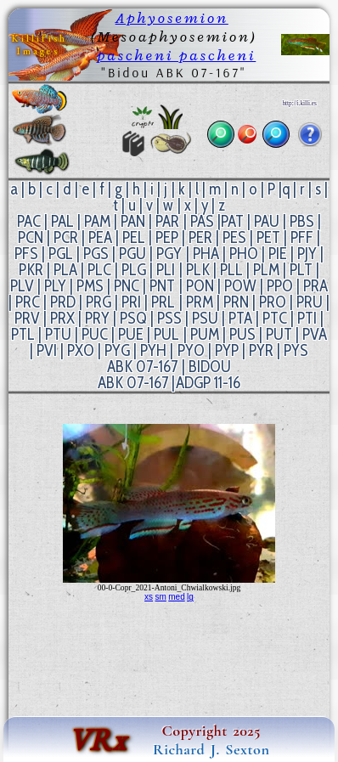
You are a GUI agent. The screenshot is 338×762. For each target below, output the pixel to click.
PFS (26, 254)
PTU (58, 334)
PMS (90, 286)
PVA (314, 334)
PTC (274, 318)
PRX (62, 318)
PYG (117, 350)
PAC (29, 221)
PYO (191, 350)
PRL (163, 302)
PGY (169, 254)
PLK (198, 270)
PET (268, 237)
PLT (301, 270)
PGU (132, 254)
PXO (80, 350)
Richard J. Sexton (211, 749)
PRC (27, 302)
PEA (100, 237)
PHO (243, 254)
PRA (315, 286)
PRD (63, 302)
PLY (55, 286)
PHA (206, 254)
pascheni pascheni (176, 55)
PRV (27, 318)
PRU (309, 302)
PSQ (133, 318)
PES (234, 237)
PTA (240, 318)
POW (240, 286)
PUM (204, 334)
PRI (131, 302)
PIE (277, 254)
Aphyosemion (171, 17)
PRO (272, 302)
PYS (296, 350)
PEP (166, 237)
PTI (307, 318)
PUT (279, 334)
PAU (266, 221)
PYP (227, 350)
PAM (97, 221)
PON (200, 286)
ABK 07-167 (142, 366)
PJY (307, 254)
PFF (301, 237)
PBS (302, 221)
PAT (232, 221)
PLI (165, 270)
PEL (133, 237)
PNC (126, 286)
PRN (236, 302)
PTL (23, 334)
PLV (22, 286)
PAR (167, 221)
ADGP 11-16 (208, 383)
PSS (169, 318)
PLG (133, 270)
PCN (30, 237)
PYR (261, 350)
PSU (205, 318)
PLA (65, 270)
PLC (99, 270)
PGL (60, 254)
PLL (231, 270)
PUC (95, 334)
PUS (242, 334)
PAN (133, 221)
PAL (62, 221)
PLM (266, 270)
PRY (97, 318)
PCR (66, 237)
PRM (199, 302)
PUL (166, 334)
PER (200, 237)
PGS (96, 254)
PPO (280, 286)
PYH (153, 350)
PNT (162, 286)
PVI (47, 350)
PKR (31, 270)
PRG (98, 302)
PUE (131, 334)
